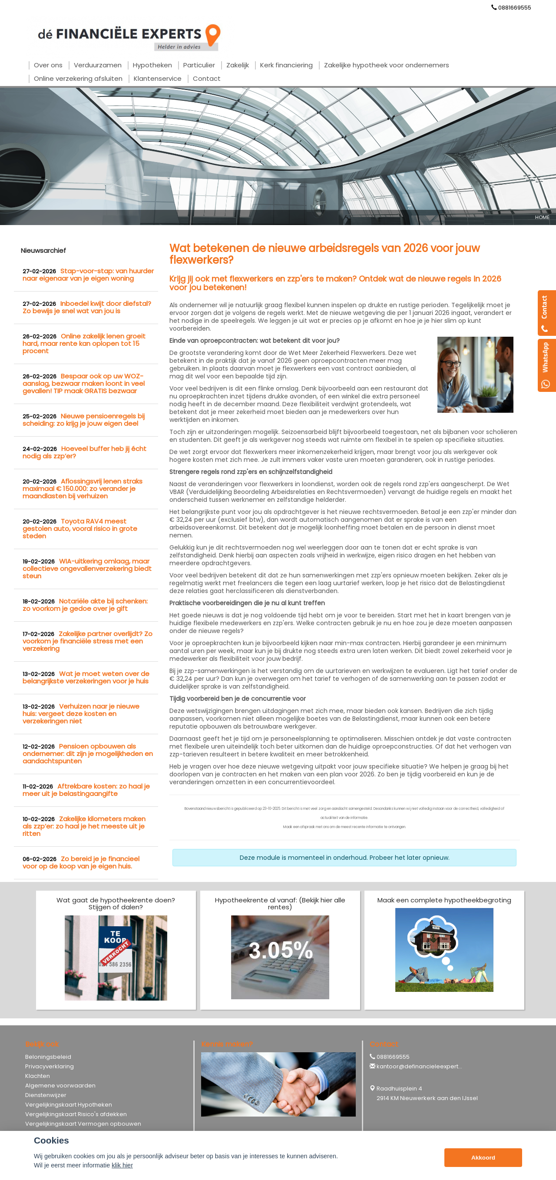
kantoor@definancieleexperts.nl (422, 1066)
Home (542, 217)
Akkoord (483, 1157)
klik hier (122, 1165)
